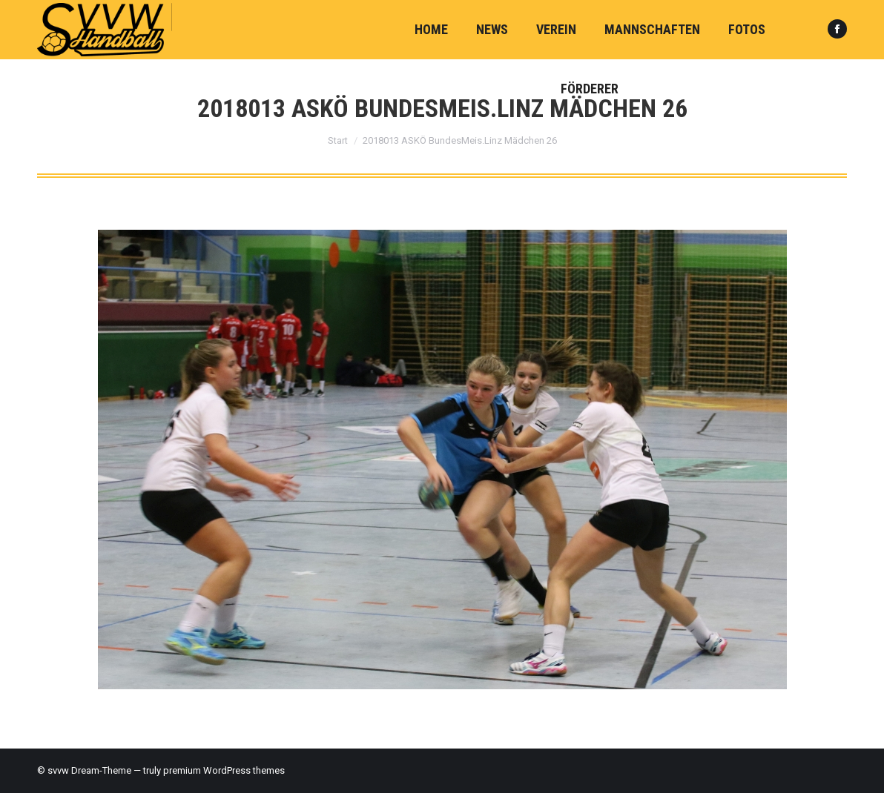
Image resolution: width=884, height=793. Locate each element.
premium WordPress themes (224, 770)
